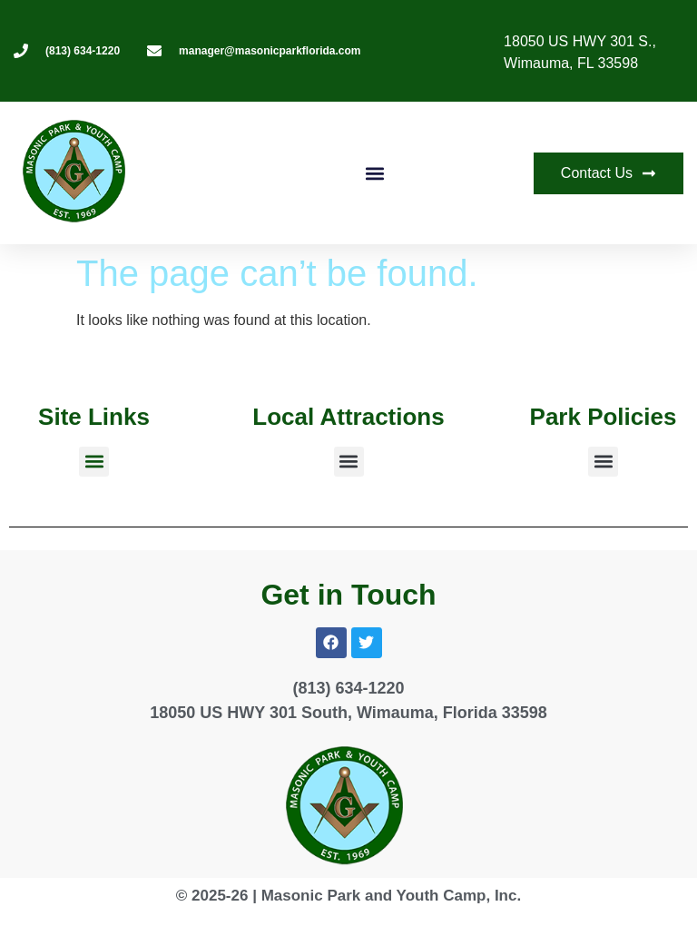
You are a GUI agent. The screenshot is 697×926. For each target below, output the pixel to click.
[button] (374, 173)
